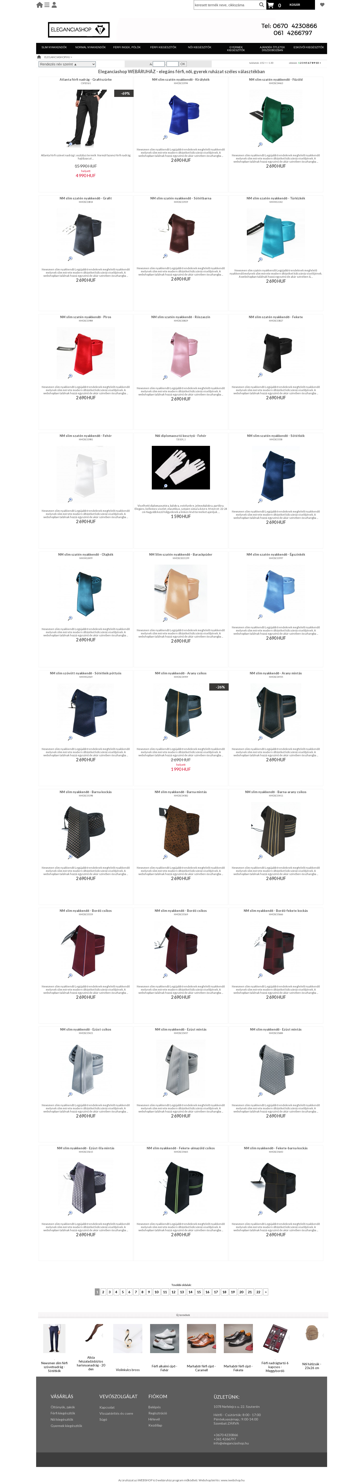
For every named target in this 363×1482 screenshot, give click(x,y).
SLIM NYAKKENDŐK (54, 47)
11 (165, 1292)
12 (173, 1292)
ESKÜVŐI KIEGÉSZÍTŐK (309, 47)
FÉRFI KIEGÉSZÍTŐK (163, 47)
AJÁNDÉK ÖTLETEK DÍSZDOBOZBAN (272, 49)
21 (250, 1292)
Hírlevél (154, 1419)
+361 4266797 (225, 1439)
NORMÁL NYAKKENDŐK (90, 47)
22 (258, 1292)
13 (182, 1292)
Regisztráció (157, 1413)
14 (190, 1292)
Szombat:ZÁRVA (226, 1423)
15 (199, 1292)
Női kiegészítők (62, 1419)
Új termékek (183, 1315)
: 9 (241, 1419)
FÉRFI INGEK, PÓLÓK (127, 47)
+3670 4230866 (226, 1435)
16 (207, 1292)
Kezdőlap (155, 1425)
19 (233, 1292)
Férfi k (55, 1413)
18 (224, 1292)
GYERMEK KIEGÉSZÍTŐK (236, 49)
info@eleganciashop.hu (231, 1443)
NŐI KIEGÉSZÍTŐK (199, 47)
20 (241, 1292)
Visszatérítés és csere (116, 1413)
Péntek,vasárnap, (227, 1419)
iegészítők (67, 1413)
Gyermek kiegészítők (66, 1426)
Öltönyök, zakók (63, 1407)
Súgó (103, 1419)
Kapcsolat (107, 1407)
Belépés (154, 1407)
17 (216, 1292)
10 (317, 62)
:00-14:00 (250, 1419)
